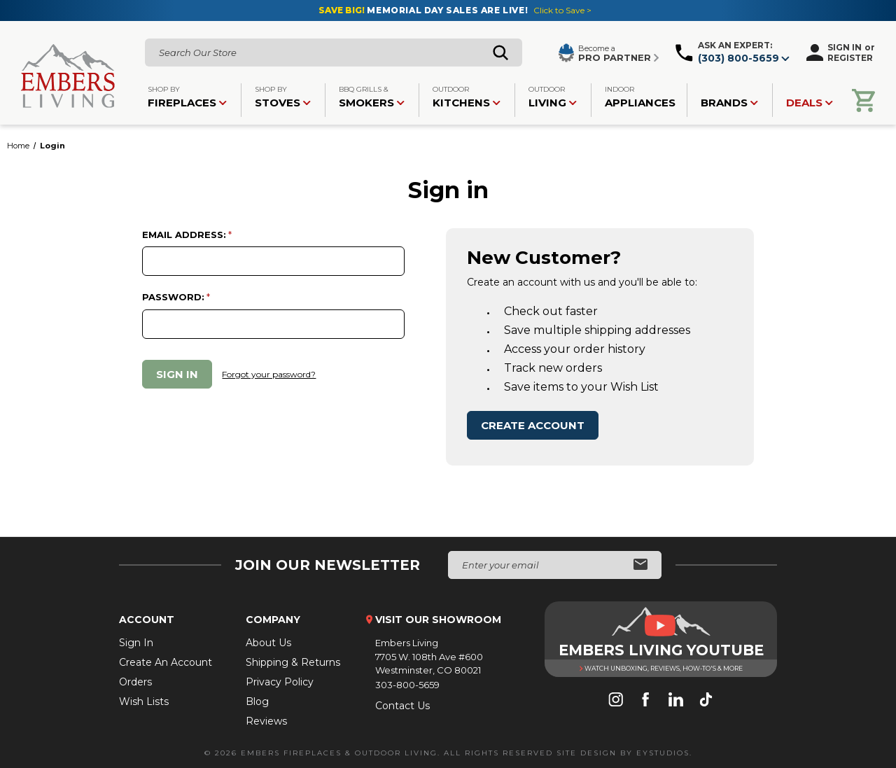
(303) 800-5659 (738, 58)
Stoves (283, 96)
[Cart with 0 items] (863, 100)
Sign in (844, 47)
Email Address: (184, 234)
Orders (135, 682)
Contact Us (402, 705)
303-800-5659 (407, 684)
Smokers (372, 96)
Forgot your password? (269, 374)
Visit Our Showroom (438, 619)
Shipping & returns (293, 662)
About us (268, 642)
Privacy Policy (280, 682)
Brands (729, 102)
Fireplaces (187, 96)
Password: (173, 296)
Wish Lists (144, 701)
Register (850, 58)
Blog (257, 701)
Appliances (640, 96)
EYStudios (663, 752)
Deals (809, 102)
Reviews (266, 721)
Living (552, 96)
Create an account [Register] (165, 662)
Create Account (532, 425)
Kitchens (466, 96)
